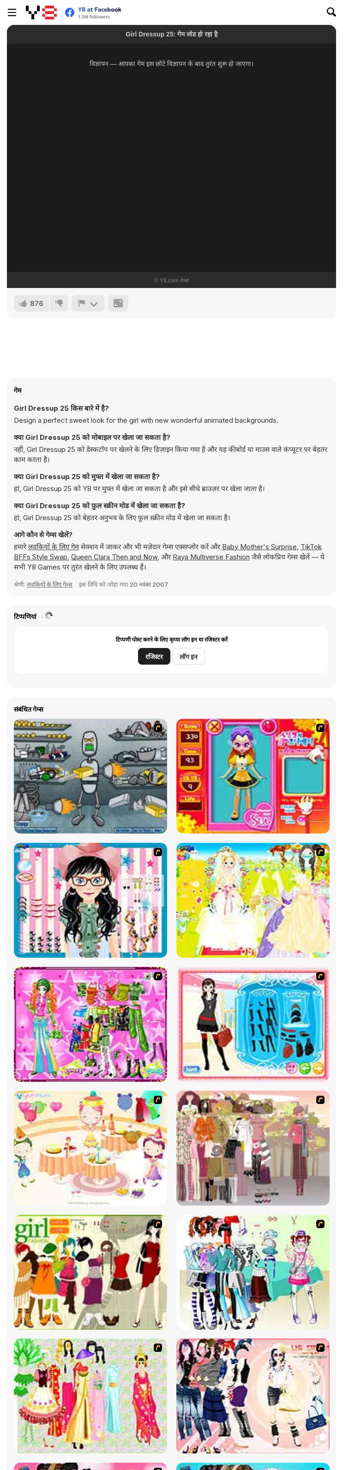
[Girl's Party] (90, 1148)
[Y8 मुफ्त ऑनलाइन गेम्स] (41, 12)
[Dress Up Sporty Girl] (253, 1395)
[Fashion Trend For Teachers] (253, 1148)
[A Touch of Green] (90, 1024)
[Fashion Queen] (253, 1024)
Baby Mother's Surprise (259, 546)
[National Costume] (90, 1395)
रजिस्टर (154, 656)
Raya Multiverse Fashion (211, 556)
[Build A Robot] (90, 776)
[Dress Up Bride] (253, 900)
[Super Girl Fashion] (90, 1272)
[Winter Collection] (253, 1272)
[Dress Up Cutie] (90, 900)
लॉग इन (189, 656)
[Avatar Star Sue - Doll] (253, 776)
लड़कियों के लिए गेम (53, 546)
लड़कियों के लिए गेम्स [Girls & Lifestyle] (49, 584)
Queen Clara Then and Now (114, 556)
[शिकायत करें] (88, 303)
